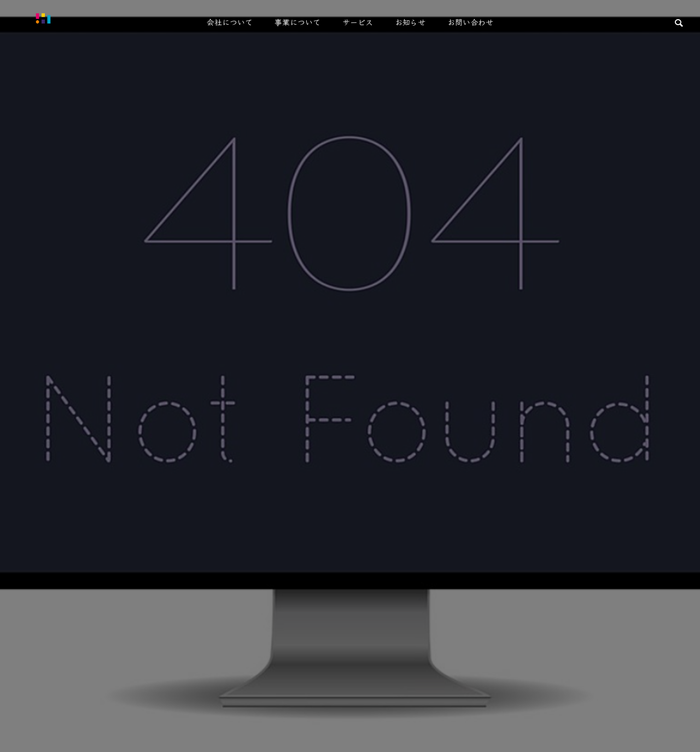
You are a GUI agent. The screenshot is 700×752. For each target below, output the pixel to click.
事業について (297, 21)
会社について (230, 21)
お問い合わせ (470, 21)
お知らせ (410, 21)
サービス (357, 21)
